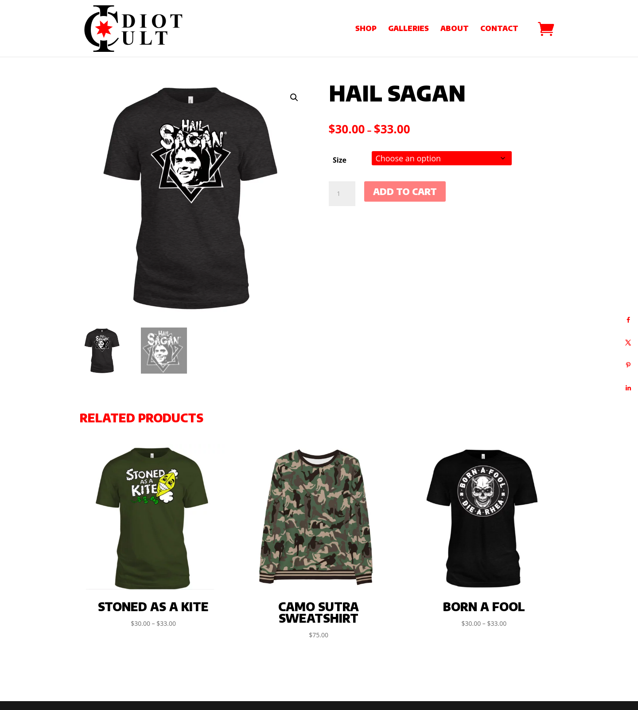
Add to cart (405, 191)
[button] (294, 97)
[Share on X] (628, 342)
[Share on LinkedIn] (628, 388)
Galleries (408, 29)
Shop (366, 29)
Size (339, 160)
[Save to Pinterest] (628, 365)
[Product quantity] (342, 193)
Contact (499, 29)
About (454, 29)
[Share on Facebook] (628, 320)
